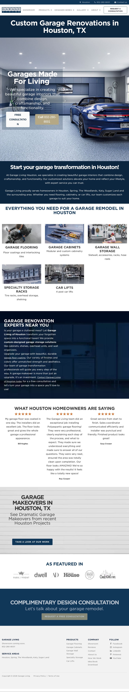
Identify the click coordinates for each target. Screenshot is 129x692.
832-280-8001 (102, 2)
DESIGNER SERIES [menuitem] (63, 10)
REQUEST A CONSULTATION (115, 10)
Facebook (117, 644)
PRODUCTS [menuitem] (44, 10)
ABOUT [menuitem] (94, 10)
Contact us (120, 2)
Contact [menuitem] (91, 651)
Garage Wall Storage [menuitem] (72, 652)
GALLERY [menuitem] (81, 10)
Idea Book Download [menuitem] (93, 663)
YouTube (117, 658)
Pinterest (117, 655)
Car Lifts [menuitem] (70, 661)
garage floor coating (14, 358)
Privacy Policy (40, 676)
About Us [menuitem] (92, 655)
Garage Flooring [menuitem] (74, 644)
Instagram (117, 647)
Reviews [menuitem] (92, 647)
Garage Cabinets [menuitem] (74, 647)
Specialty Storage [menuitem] (74, 658)
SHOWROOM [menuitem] (29, 10)
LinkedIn (117, 651)
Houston (84, 2)
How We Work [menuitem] (94, 658)
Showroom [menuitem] (93, 644)
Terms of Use (53, 676)
